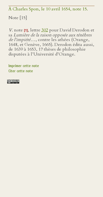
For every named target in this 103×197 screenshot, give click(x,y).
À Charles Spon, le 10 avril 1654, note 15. (48, 9)
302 (44, 30)
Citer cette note (21, 71)
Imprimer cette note (24, 65)
